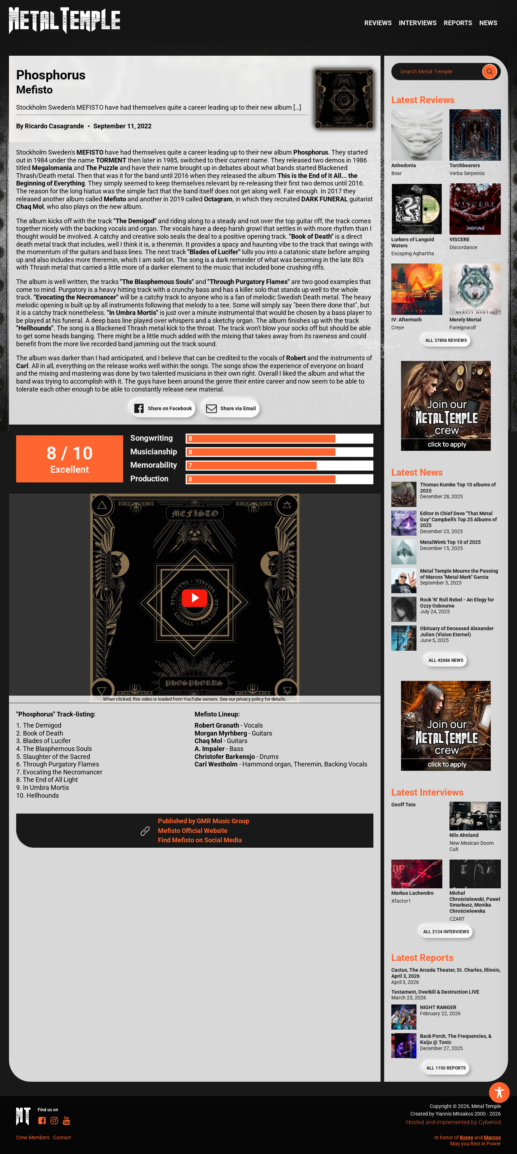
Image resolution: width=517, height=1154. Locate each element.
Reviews (378, 23)
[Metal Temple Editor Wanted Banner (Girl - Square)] (446, 448)
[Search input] (439, 72)
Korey (466, 1137)
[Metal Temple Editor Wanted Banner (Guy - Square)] (446, 768)
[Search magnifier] (489, 71)
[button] (194, 598)
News (488, 23)
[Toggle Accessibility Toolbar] (499, 1092)
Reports (458, 23)
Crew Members (33, 1137)
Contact (62, 1137)
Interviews (418, 23)
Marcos (492, 1137)
